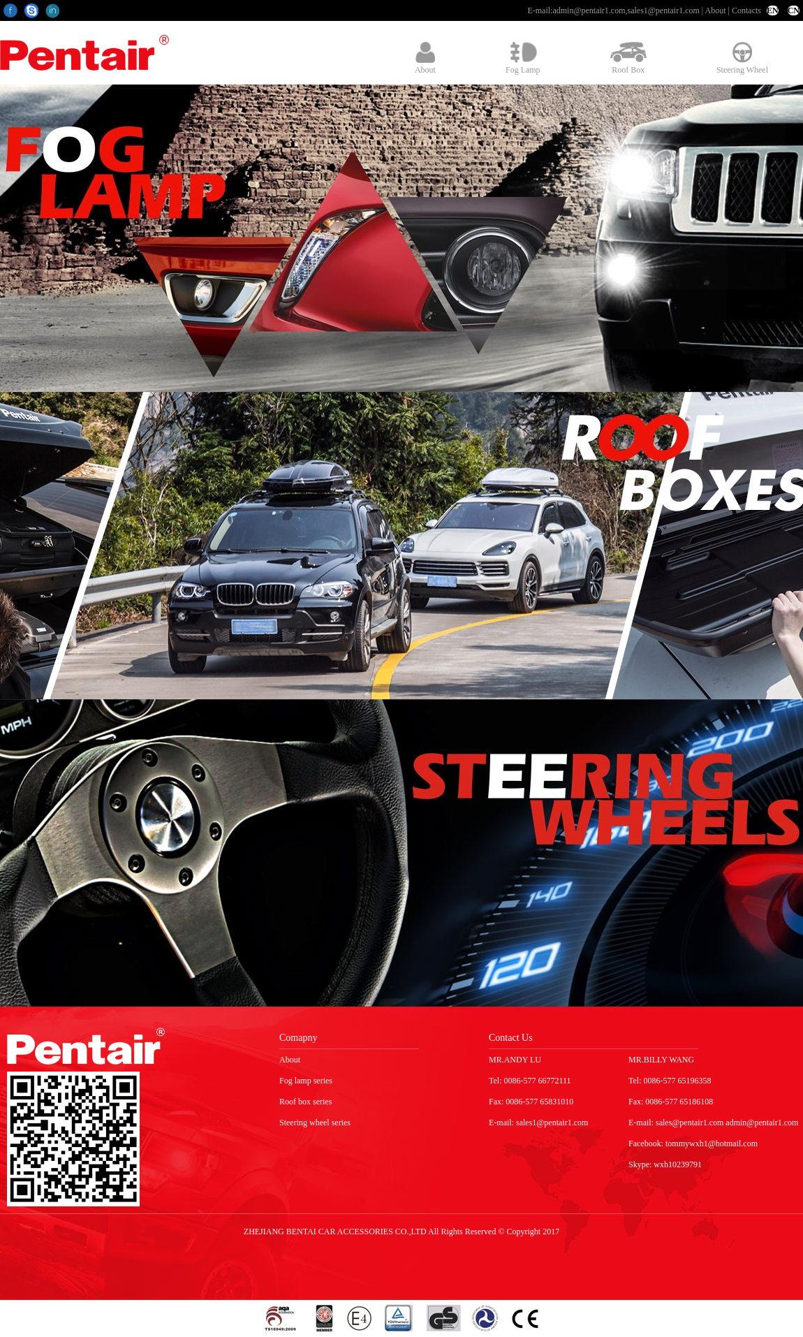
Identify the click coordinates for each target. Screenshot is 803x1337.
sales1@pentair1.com (663, 10)
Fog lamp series (305, 1081)
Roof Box (628, 58)
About (715, 10)
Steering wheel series (315, 1122)
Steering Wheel (742, 58)
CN (794, 10)
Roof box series (305, 1101)
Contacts (746, 10)
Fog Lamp (523, 58)
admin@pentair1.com (588, 10)
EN (773, 10)
